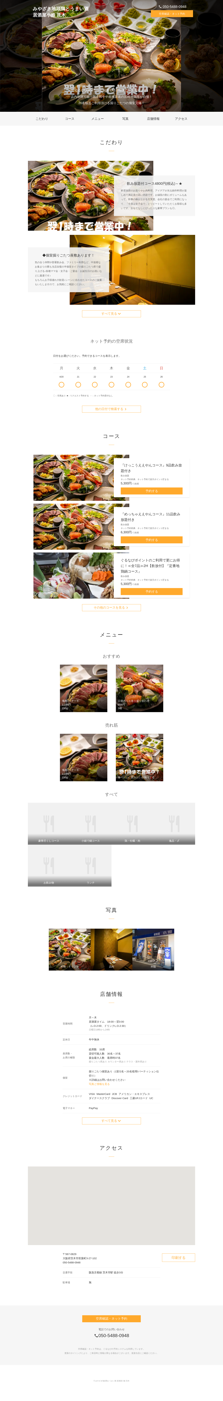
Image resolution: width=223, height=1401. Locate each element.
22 (94, 385)
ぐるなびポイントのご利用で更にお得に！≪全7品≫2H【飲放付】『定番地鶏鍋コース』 (150, 572)
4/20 (61, 385)
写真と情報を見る (99, 1093)
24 (128, 385)
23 (111, 385)
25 (145, 385)
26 (161, 385)
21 (78, 385)
